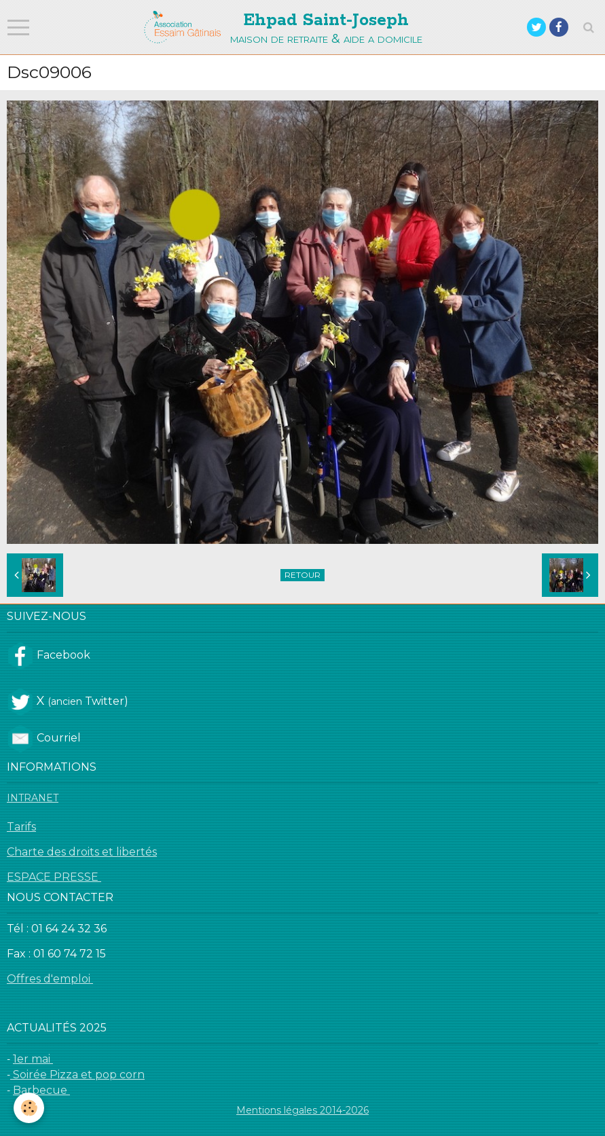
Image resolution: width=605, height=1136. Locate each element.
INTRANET (32, 798)
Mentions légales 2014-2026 (302, 1110)
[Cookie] (29, 1108)
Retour (302, 575)
